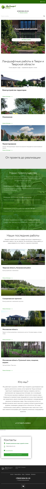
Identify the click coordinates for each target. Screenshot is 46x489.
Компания (27, 474)
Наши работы (17, 474)
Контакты (33, 474)
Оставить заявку (26, 39)
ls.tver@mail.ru (9, 450)
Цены (23, 474)
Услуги (11, 474)
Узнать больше (26, 43)
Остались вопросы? (16, 454)
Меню (42, 1)
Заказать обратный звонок (23, 480)
